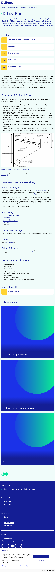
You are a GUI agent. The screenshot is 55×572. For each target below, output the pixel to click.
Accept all (41, 556)
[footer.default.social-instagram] (7, 546)
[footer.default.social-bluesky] (20, 546)
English (5, 550)
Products (23, 7)
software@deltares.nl (28, 194)
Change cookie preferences (9, 566)
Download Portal (40, 190)
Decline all (41, 560)
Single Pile (6, 222)
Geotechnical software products (22, 251)
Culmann (5, 219)
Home (3, 7)
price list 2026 (10, 242)
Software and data (13, 7)
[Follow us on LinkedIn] (3, 546)
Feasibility (6, 217)
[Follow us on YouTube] (12, 546)
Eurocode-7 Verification (10, 221)
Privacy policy (24, 566)
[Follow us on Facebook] (16, 546)
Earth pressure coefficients (11, 215)
